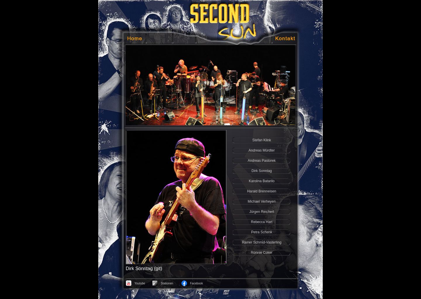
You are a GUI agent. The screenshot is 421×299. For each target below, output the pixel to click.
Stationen (167, 283)
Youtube (139, 283)
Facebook (196, 283)
